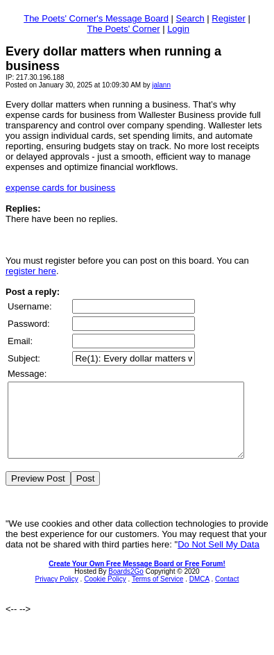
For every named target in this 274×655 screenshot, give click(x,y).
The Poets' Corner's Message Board (96, 18)
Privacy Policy (56, 593)
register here (31, 271)
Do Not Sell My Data (218, 559)
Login (178, 29)
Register (228, 18)
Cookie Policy (105, 593)
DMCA (199, 593)
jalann (161, 85)
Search (190, 18)
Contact (227, 593)
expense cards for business (60, 187)
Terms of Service (157, 593)
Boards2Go (126, 586)
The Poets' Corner (123, 29)
